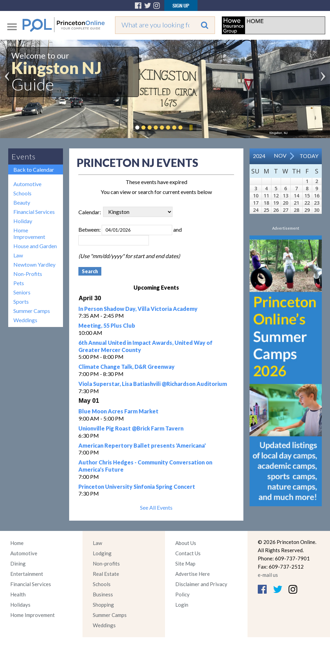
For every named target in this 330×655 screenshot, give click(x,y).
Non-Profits (27, 273)
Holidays (20, 605)
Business (103, 594)
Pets (18, 283)
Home (17, 543)
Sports (21, 301)
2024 (259, 156)
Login (181, 605)
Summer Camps (31, 310)
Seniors (21, 292)
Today (309, 156)
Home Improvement (29, 233)
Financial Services (34, 211)
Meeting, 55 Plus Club (106, 325)
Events (24, 156)
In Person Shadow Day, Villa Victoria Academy (138, 308)
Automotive (27, 184)
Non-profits (106, 563)
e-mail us (268, 575)
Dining (18, 563)
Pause (191, 127)
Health (18, 594)
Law (18, 255)
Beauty (21, 202)
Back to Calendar (33, 169)
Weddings (25, 320)
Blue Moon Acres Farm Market (118, 411)
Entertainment (26, 574)
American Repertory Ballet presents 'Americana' (142, 445)
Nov (280, 155)
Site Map (185, 563)
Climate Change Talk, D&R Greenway (126, 366)
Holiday (22, 221)
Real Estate (106, 574)
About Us (185, 543)
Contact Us (188, 553)
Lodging (102, 553)
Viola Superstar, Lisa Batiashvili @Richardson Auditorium (152, 383)
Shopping (103, 605)
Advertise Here (192, 574)
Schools (22, 193)
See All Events (156, 507)
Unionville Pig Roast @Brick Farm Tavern (130, 428)
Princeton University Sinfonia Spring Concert (136, 486)
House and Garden (35, 246)
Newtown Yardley (34, 264)
